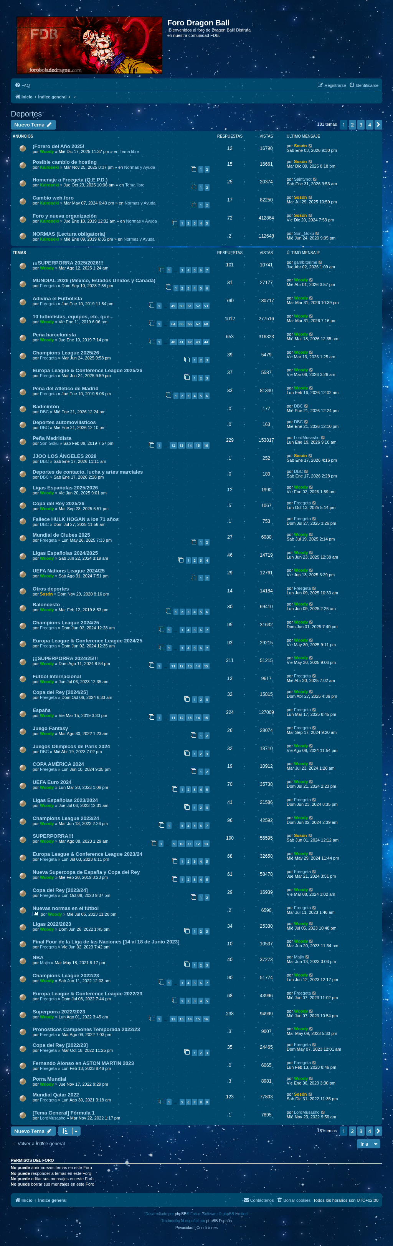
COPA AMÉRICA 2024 (58, 764)
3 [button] (361, 124)
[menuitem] (22, 85)
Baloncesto (46, 604)
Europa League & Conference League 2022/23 (87, 993)
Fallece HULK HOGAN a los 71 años (76, 519)
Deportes (26, 114)
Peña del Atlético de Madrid (66, 388)
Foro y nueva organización (65, 216)
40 (173, 341)
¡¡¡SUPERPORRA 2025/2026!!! (68, 263)
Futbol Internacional (57, 676)
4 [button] (369, 124)
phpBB (181, 1214)
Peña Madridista (52, 438)
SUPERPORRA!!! (53, 836)
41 (181, 341)
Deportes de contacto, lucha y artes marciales (88, 472)
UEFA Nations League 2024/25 (69, 571)
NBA (38, 957)
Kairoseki (49, 167)
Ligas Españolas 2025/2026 (65, 488)
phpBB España (219, 1221)
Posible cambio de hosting (65, 162)
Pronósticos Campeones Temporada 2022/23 (86, 1029)
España (42, 710)
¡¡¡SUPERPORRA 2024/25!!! (65, 658)
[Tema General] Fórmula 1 (64, 1113)
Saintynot (303, 179)
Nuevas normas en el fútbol (66, 908)
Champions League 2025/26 (66, 353)
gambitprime (305, 262)
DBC (44, 411)
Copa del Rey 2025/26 (58, 503)
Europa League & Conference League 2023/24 (87, 854)
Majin (45, 962)
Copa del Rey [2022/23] (60, 1045)
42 (190, 341)
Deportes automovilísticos (64, 422)
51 (190, 305)
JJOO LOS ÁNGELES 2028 (64, 456)
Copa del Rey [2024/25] (60, 692)
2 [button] (352, 124)
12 (173, 445)
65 (181, 323)
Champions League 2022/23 (66, 975)
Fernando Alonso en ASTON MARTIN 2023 (83, 1063)
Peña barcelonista (54, 335)
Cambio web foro (53, 198)
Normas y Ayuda (139, 167)
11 (173, 666)
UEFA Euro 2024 (52, 782)
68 (206, 323)
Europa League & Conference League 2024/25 (87, 641)
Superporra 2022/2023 (59, 1012)
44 (206, 341)
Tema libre (129, 151)
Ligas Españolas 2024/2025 (65, 553)
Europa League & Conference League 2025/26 (87, 370)
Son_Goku (304, 233)
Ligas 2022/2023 (52, 924)
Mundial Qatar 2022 (56, 1095)
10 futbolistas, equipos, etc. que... (73, 316)
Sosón (300, 145)
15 (198, 445)
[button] (378, 124)
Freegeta (48, 285)
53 (206, 305)
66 (190, 323)
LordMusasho (307, 437)
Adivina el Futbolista (57, 298)
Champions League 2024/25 (66, 622)
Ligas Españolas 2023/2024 (65, 800)
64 (173, 323)
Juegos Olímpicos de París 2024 (71, 746)
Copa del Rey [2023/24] (60, 890)
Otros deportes (51, 589)
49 (173, 305)
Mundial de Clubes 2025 (61, 535)
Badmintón (46, 406)
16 (206, 445)
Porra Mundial (49, 1079)
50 (181, 305)
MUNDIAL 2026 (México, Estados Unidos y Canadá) (94, 280)
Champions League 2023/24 (66, 818)
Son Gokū (49, 443)
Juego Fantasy (50, 728)
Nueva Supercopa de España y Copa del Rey (86, 872)
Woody (47, 151)
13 (181, 445)
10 (181, 843)
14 (190, 445)
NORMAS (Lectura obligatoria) (69, 234)
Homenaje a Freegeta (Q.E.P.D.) (70, 180)
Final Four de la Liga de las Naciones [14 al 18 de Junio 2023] (106, 942)
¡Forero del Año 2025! (58, 146)
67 (198, 323)
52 (198, 305)
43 (198, 341)
